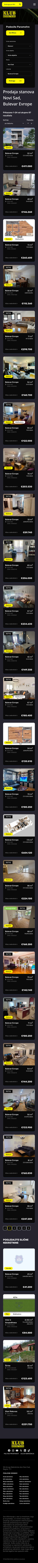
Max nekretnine (24, 1493)
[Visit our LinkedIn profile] (25, 1450)
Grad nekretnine (8, 1476)
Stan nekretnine (8, 1491)
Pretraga (15, 81)
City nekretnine (24, 1476)
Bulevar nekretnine (25, 1481)
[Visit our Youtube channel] (17, 1450)
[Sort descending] (31, 123)
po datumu (9, 123)
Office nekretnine (8, 1484)
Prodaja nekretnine (8, 1503)
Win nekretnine (23, 1489)
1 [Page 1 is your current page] (9, 1228)
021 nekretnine (7, 1479)
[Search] (20, 4)
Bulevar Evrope (13, 74)
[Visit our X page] (21, 1450)
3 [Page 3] (19, 1228)
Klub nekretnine (8, 1486)
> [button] (28, 1228)
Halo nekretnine (24, 1484)
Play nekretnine (7, 1493)
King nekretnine (8, 1496)
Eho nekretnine (24, 1486)
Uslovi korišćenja (27, 1454)
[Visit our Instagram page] (13, 1450)
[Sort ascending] (28, 123)
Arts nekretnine (7, 1498)
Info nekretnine (24, 1479)
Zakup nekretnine (24, 1501)
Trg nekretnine (23, 1496)
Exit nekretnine (24, 1491)
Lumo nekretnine (24, 1503)
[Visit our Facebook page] (9, 1450)
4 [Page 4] (24, 1228)
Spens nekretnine (8, 1489)
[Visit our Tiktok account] (29, 1450)
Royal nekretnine (8, 1481)
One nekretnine (24, 1498)
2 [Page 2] (14, 1228)
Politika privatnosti (11, 1454)
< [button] (5, 1228)
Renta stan (6, 1501)
